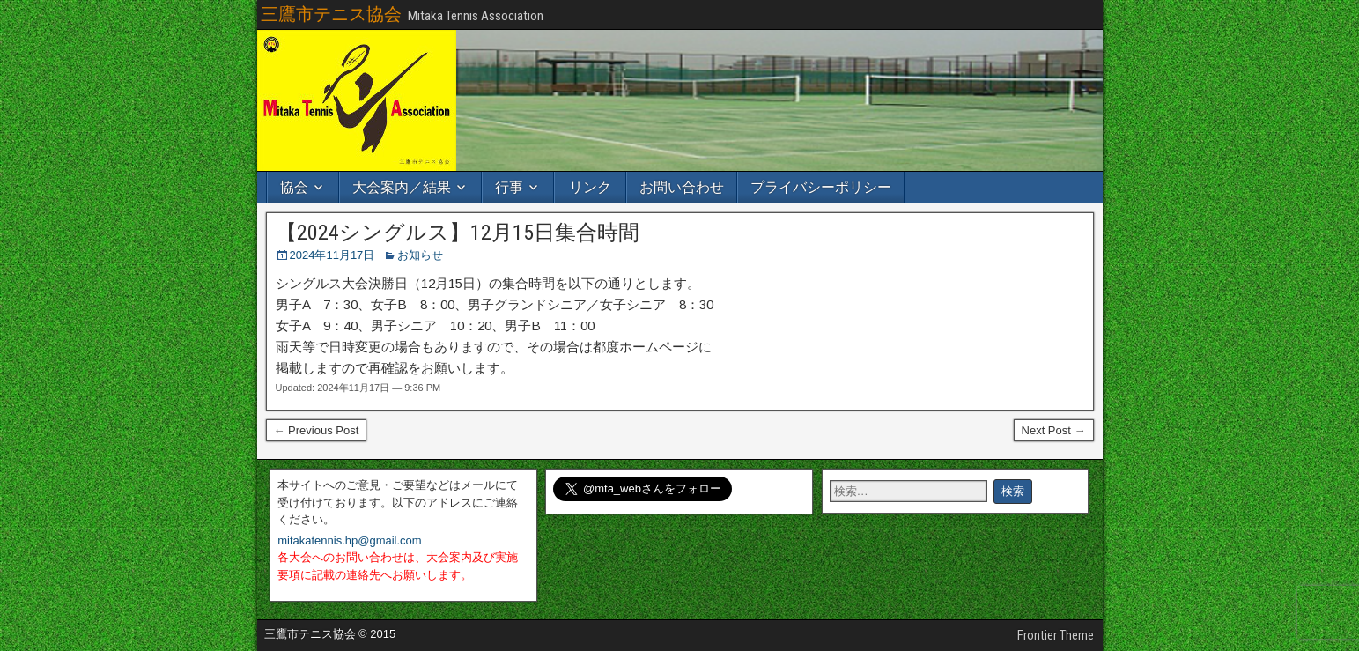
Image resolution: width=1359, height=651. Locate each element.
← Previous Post (316, 430)
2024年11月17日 (332, 255)
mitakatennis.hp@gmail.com (349, 540)
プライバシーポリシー (820, 187)
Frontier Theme (1055, 635)
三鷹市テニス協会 (331, 14)
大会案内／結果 (401, 187)
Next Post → (1054, 430)
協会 (294, 187)
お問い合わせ (681, 187)
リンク (590, 187)
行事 (509, 187)
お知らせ (420, 255)
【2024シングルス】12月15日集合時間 (457, 232)
